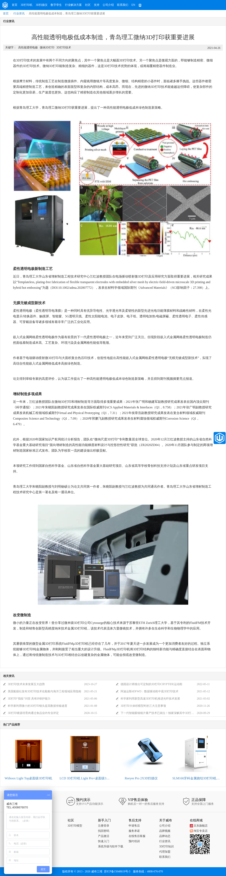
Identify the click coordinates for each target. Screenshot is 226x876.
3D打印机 (26, 4)
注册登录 (103, 825)
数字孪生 (56, 4)
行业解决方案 (73, 4)
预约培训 (134, 841)
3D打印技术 (63, 47)
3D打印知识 (166, 846)
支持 (96, 4)
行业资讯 (19, 13)
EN (133, 4)
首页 (14, 4)
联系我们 (122, 4)
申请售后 (134, 825)
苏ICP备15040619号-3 (117, 871)
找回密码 (103, 830)
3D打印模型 (75, 825)
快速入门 (103, 841)
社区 (88, 4)
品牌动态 (164, 836)
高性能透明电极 (28, 47)
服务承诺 (134, 830)
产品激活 (103, 836)
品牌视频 (164, 830)
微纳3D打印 (47, 47)
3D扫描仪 (41, 4)
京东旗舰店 (199, 825)
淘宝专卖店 (199, 830)
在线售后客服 (137, 836)
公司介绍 (108, 4)
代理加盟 (164, 851)
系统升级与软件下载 (110, 846)
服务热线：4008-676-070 (148, 871)
